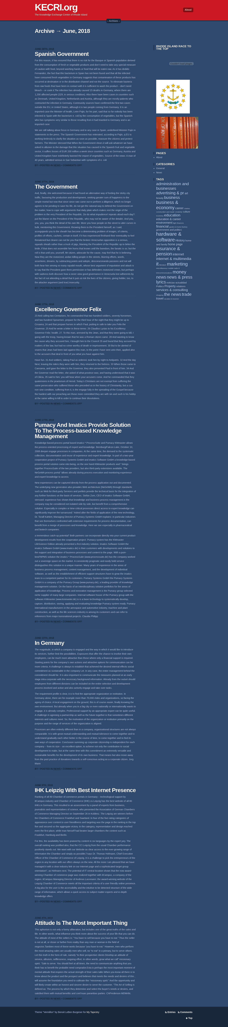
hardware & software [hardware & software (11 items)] (168, 236)
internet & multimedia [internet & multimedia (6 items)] (173, 259)
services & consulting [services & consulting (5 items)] (172, 290)
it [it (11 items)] (157, 264)
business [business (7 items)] (172, 197)
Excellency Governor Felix (68, 309)
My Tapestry (93, 1012)
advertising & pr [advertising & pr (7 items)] (170, 193)
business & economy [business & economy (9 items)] (167, 205)
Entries (171, 1012)
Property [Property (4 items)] (170, 286)
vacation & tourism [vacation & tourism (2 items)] (171, 299)
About (188, 9)
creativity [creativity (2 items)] (178, 212)
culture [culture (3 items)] (186, 211)
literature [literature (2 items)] (162, 265)
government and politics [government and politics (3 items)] (169, 229)
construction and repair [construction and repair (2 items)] (165, 212)
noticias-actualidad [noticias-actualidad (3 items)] (176, 282)
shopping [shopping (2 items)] (159, 295)
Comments (186, 1012)
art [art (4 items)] (186, 193)
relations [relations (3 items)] (181, 286)
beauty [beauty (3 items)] (159, 198)
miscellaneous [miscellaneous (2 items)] (162, 268)
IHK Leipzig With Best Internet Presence (85, 790)
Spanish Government (62, 54)
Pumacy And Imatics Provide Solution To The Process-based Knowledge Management (83, 430)
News (57, 165)
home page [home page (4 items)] (175, 244)
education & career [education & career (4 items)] (168, 219)
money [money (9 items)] (179, 272)
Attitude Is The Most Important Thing (81, 923)
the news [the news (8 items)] (172, 294)
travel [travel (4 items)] (159, 298)
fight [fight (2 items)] (174, 223)
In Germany (49, 643)
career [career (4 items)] (179, 208)
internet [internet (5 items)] (178, 254)
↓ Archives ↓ (113, 21)
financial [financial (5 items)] (162, 226)
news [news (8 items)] (161, 277)
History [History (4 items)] (180, 240)
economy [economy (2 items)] (159, 216)
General (160, 168)
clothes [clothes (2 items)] (187, 209)
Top (190, 1018)
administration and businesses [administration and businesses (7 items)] (172, 186)
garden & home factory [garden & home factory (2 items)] (178, 227)
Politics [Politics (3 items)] (160, 286)
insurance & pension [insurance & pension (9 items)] (168, 251)
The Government (56, 187)
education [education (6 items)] (172, 215)
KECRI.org (56, 7)
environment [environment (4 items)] (164, 222)
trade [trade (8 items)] (187, 294)
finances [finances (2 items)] (180, 223)
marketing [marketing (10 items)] (177, 264)
